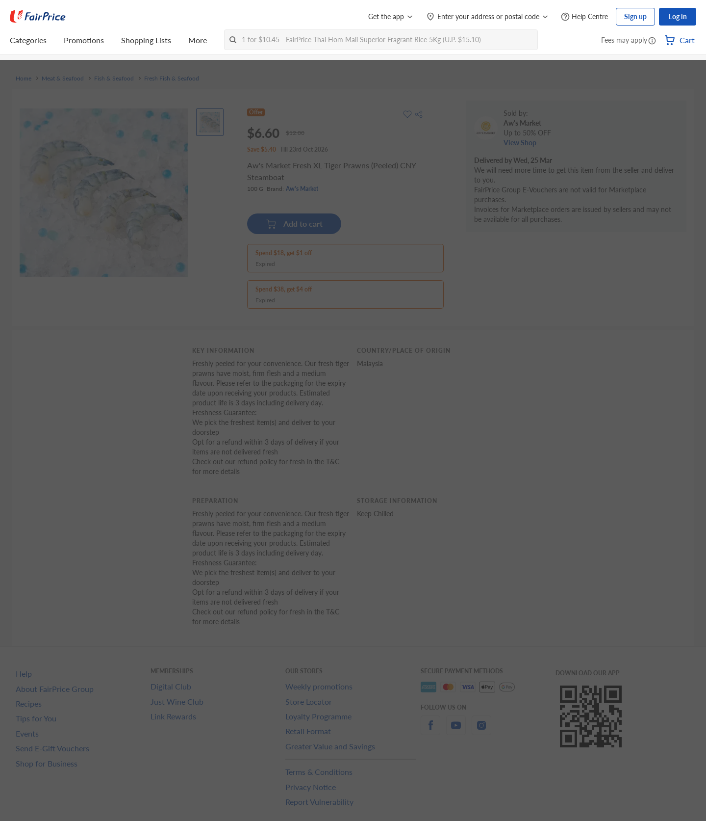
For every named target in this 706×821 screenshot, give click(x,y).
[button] (652, 41)
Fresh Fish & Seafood (171, 78)
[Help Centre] (584, 17)
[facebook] (430, 731)
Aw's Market (302, 188)
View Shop (520, 142)
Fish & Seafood (114, 78)
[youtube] (456, 731)
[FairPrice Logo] (38, 17)
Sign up (635, 16)
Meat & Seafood (63, 78)
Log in (678, 16)
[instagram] (481, 731)
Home (23, 78)
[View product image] (210, 122)
